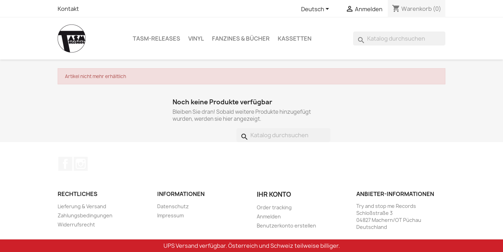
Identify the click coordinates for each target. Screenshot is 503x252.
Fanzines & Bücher (241, 38)
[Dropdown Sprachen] (316, 9)
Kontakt (68, 9)
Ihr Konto (274, 194)
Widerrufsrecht (76, 224)
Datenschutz (173, 206)
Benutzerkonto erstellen (286, 225)
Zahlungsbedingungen (85, 215)
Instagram (81, 164)
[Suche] (399, 38)
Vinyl (196, 38)
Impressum (170, 215)
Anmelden (269, 216)
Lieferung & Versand (82, 206)
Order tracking (274, 207)
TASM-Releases (156, 38)
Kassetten (295, 38)
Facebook (65, 164)
